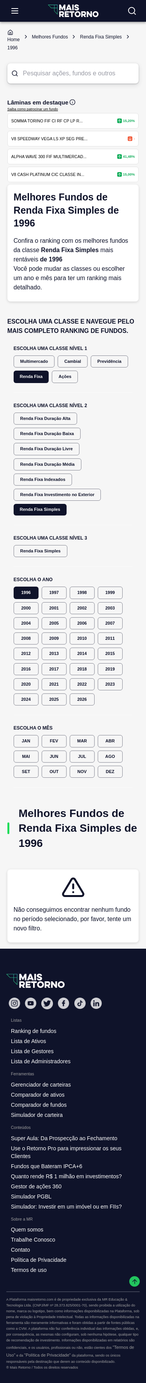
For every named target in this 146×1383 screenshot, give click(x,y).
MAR (82, 741)
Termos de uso (29, 1270)
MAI (26, 756)
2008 (26, 638)
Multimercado (34, 361)
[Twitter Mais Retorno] (47, 1003)
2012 (26, 653)
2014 (82, 653)
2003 (110, 608)
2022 (82, 684)
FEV (54, 741)
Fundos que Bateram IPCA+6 (46, 1166)
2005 (54, 623)
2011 (110, 638)
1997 (54, 592)
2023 (110, 684)
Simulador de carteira (37, 1115)
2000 (26, 608)
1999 (110, 592)
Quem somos (27, 1229)
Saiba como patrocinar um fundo (32, 109)
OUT (54, 771)
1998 (82, 592)
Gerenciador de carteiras (41, 1085)
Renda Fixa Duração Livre (46, 449)
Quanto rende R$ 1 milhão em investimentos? (66, 1176)
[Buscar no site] (132, 11)
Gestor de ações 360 (36, 1186)
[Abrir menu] (14, 11)
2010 (82, 638)
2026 (82, 699)
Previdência (109, 361)
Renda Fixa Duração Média (47, 464)
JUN (54, 756)
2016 (26, 669)
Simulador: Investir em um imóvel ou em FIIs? (66, 1207)
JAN (26, 741)
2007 (110, 623)
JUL (82, 756)
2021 (54, 684)
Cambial (72, 361)
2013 (54, 653)
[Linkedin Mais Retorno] (96, 1003)
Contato (20, 1250)
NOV (82, 771)
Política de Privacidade (38, 1260)
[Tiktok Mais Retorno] (80, 1003)
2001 (54, 608)
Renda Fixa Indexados (43, 479)
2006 (82, 623)
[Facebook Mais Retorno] (63, 1003)
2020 (26, 684)
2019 (110, 669)
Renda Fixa (31, 377)
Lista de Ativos (28, 1041)
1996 (26, 593)
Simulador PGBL (31, 1196)
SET (26, 771)
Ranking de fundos (33, 1031)
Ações (64, 376)
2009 (54, 638)
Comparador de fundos (39, 1105)
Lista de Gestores (32, 1051)
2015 (110, 653)
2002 (82, 608)
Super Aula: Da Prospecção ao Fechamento (64, 1138)
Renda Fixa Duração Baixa (47, 433)
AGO (110, 756)
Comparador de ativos (38, 1095)
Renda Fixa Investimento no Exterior (57, 494)
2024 (26, 699)
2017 (54, 669)
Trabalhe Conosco (33, 1240)
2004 (26, 623)
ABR (110, 741)
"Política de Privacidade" (47, 1355)
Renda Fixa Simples (40, 509)
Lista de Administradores (40, 1061)
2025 (54, 699)
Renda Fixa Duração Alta (45, 418)
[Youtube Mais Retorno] (31, 1003)
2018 (82, 669)
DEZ (110, 771)
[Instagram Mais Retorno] (14, 1003)
